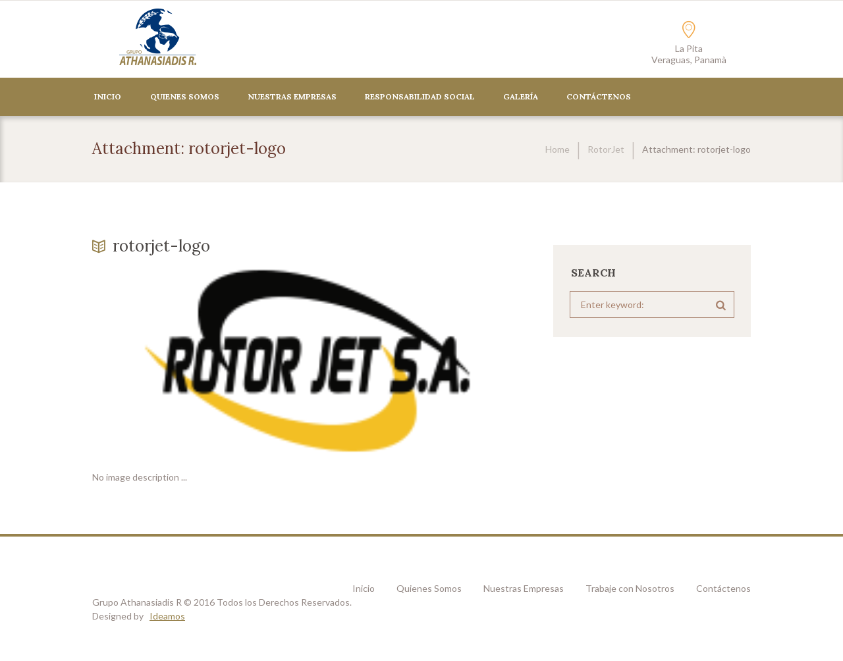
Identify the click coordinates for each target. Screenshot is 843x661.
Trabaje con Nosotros (629, 588)
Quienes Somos (184, 96)
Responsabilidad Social (420, 96)
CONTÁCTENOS (598, 96)
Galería (520, 96)
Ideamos (167, 615)
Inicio (107, 96)
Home (557, 149)
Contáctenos (723, 588)
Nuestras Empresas (292, 96)
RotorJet (605, 149)
